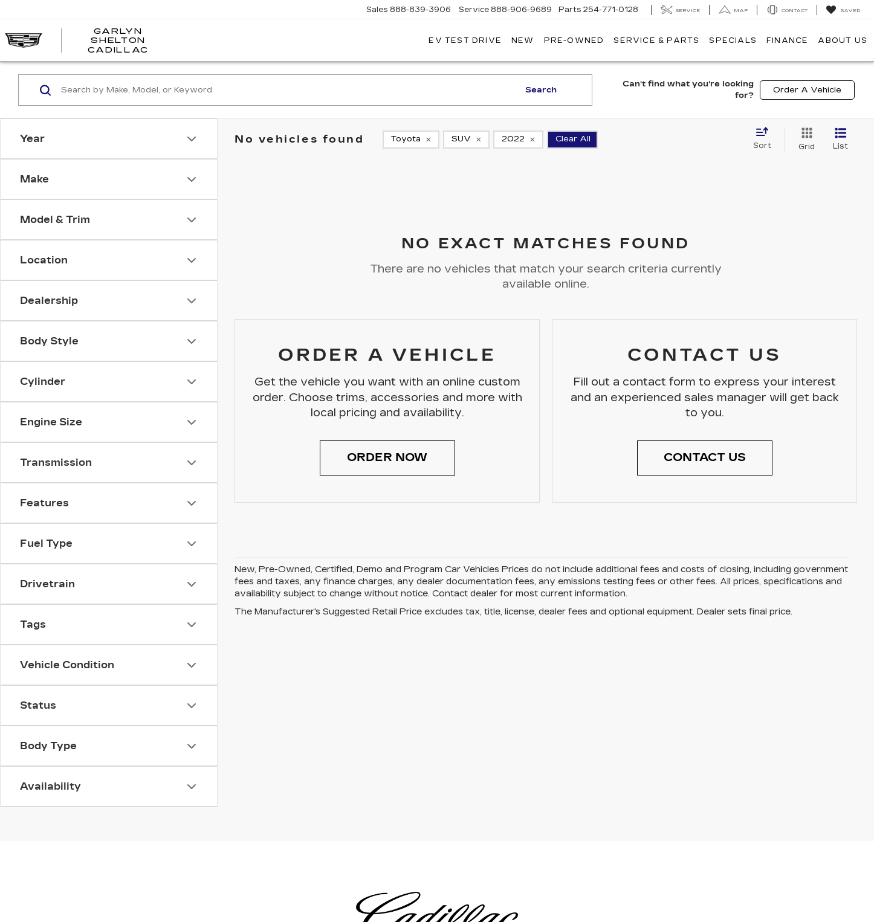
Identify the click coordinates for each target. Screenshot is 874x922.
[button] (387, 458)
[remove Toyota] (411, 140)
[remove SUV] (466, 140)
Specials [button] (733, 40)
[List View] (840, 139)
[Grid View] (804, 139)
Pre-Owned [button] (574, 40)
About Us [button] (842, 40)
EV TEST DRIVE (465, 40)
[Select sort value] (766, 139)
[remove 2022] (518, 140)
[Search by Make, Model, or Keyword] (288, 90)
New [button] (522, 40)
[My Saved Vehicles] (843, 10)
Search (541, 90)
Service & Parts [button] (656, 40)
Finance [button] (787, 40)
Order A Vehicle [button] (807, 90)
